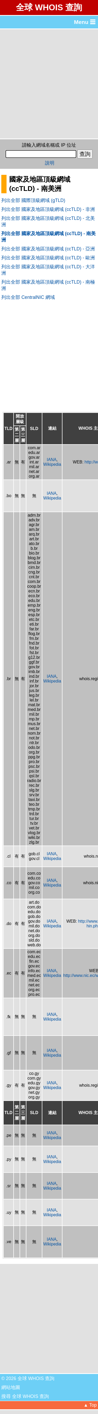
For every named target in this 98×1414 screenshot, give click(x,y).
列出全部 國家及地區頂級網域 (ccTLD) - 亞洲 (48, 248)
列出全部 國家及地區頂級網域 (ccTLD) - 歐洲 (48, 257)
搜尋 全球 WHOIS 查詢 (25, 1396)
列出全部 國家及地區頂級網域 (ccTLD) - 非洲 (48, 209)
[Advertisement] (49, 83)
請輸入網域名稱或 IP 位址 (49, 145)
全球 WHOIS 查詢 (49, 7)
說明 (49, 163)
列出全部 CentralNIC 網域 (28, 297)
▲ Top (90, 1405)
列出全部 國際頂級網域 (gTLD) (33, 200)
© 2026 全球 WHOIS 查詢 (27, 1378)
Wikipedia (52, 464)
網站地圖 (10, 1387)
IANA (51, 459)
